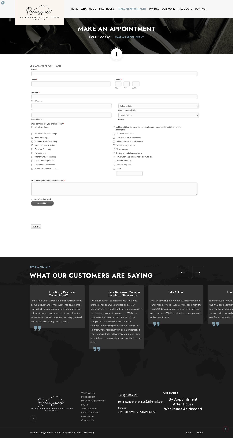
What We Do (88, 8)
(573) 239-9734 (128, 395)
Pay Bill (154, 8)
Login (189, 432)
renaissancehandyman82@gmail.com (141, 402)
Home (74, 8)
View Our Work (89, 408)
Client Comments (90, 412)
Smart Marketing (85, 432)
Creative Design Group (63, 432)
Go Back (105, 37)
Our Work (168, 8)
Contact (201, 8)
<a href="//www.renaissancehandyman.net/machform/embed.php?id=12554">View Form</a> (116, 156)
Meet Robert (107, 8)
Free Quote (185, 8)
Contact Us (87, 420)
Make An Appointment (132, 8)
